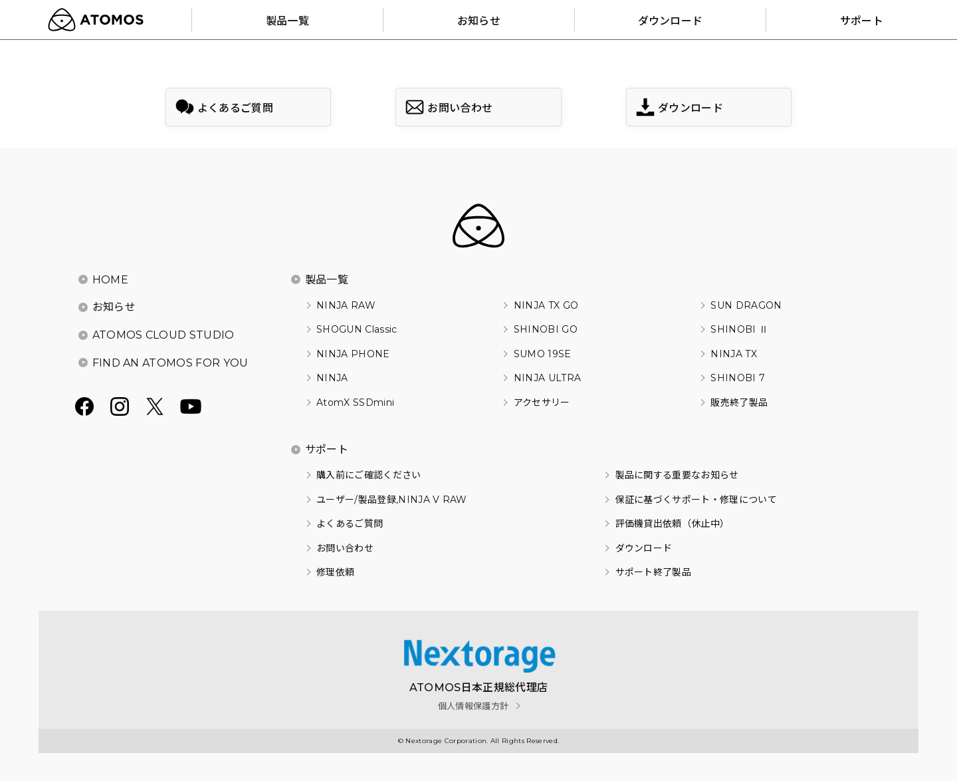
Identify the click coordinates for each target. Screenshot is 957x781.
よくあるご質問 (349, 524)
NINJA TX (733, 354)
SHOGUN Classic (356, 329)
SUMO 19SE (543, 354)
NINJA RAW (345, 305)
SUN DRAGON (746, 305)
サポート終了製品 (653, 572)
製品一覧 (326, 279)
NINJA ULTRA (548, 378)
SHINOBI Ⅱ (739, 329)
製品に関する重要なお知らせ (677, 475)
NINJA (332, 378)
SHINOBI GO (546, 329)
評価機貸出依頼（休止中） (672, 524)
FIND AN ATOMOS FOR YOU (170, 363)
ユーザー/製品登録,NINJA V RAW (391, 500)
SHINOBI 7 (737, 378)
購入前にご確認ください (368, 475)
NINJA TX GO (546, 305)
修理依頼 (335, 572)
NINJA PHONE (353, 354)
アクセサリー (542, 402)
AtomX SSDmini (355, 402)
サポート (326, 449)
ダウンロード (644, 548)
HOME (110, 279)
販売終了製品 (739, 402)
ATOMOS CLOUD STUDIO (163, 335)
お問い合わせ (344, 548)
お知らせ (114, 307)
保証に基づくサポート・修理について (696, 500)
